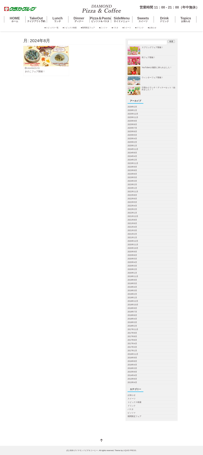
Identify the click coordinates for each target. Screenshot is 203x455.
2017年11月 (133, 329)
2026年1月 (132, 110)
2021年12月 (133, 216)
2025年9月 (132, 121)
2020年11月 (133, 244)
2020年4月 (132, 262)
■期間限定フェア (88, 28)
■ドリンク (139, 28)
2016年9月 (132, 357)
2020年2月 (132, 269)
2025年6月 (132, 131)
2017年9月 (132, 333)
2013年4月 (132, 382)
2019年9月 (132, 280)
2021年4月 (132, 227)
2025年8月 (132, 124)
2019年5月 (132, 283)
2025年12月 (133, 114)
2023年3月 (132, 181)
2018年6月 (132, 315)
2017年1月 (132, 350)
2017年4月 (132, 343)
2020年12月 (133, 241)
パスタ (131, 409)
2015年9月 (132, 372)
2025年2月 (132, 142)
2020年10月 (133, 248)
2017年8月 (132, 336)
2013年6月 (132, 379)
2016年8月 (132, 361)
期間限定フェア (134, 416)
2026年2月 (132, 107)
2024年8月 (132, 153)
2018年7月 (132, 312)
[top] (101, 441)
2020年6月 (132, 255)
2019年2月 (132, 294)
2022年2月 (132, 209)
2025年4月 (132, 138)
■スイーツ (127, 28)
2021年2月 (132, 234)
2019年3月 (132, 290)
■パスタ (115, 28)
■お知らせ (152, 28)
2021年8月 (132, 220)
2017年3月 (132, 347)
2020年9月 (132, 251)
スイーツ (131, 398)
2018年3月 (132, 322)
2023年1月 (132, 188)
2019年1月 (132, 297)
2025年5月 (132, 135)
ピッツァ (131, 413)
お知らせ (131, 395)
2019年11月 (133, 276)
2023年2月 (132, 184)
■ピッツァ (103, 28)
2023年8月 (132, 170)
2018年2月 (132, 326)
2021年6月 (132, 223)
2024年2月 (132, 160)
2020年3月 (132, 266)
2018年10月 (133, 304)
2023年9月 (132, 167)
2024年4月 (132, 156)
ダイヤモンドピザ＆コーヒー (86, 450)
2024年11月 (133, 149)
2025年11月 (133, 117)
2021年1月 (132, 237)
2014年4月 (132, 375)
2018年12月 (133, 301)
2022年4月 (132, 206)
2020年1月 (132, 273)
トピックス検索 (134, 402)
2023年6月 (132, 174)
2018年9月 (132, 308)
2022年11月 (133, 191)
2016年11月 (133, 354)
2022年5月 (132, 202)
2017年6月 (132, 340)
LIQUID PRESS (129, 450)
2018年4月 (132, 319)
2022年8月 (132, 195)
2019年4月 (132, 287)
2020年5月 (132, 259)
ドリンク (131, 406)
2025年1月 (132, 145)
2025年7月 (132, 128)
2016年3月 (132, 368)
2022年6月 (132, 198)
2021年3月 (132, 230)
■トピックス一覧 (52, 28)
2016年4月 (132, 365)
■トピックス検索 (70, 28)
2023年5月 (132, 177)
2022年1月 (132, 213)
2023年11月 (133, 163)
